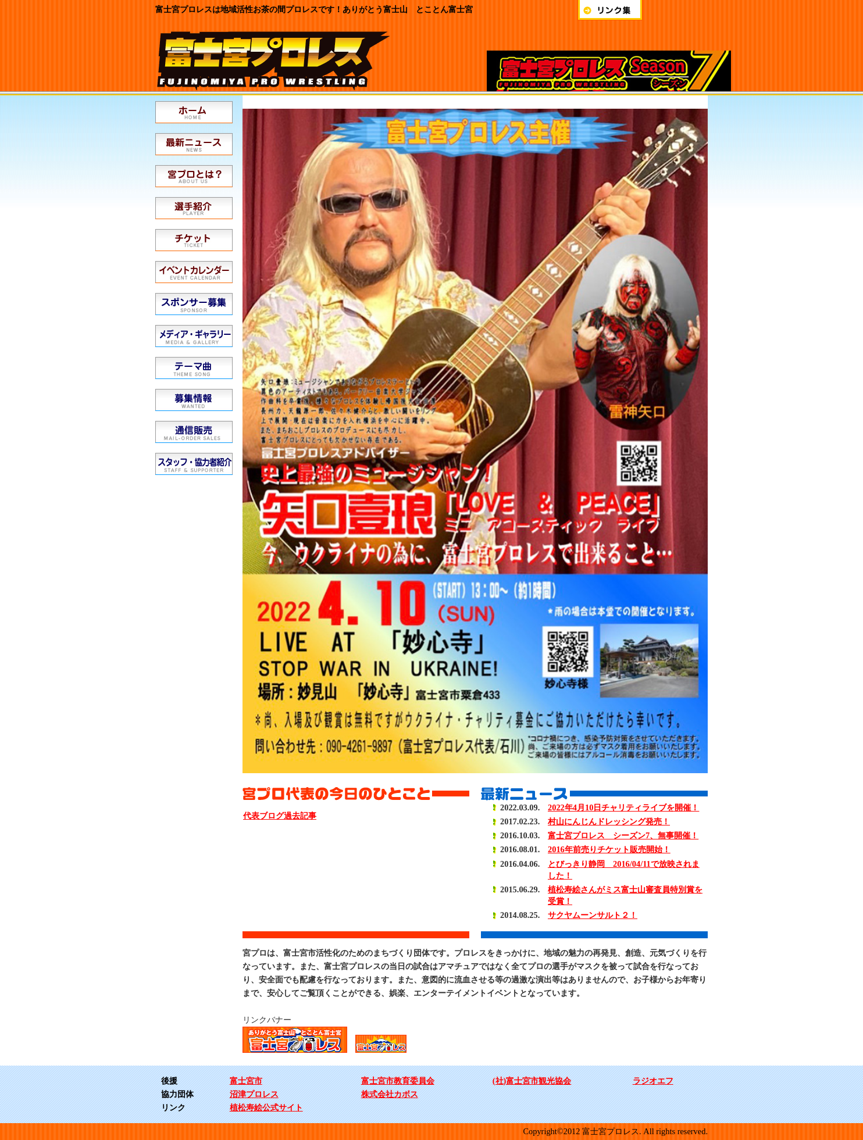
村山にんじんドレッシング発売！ (609, 821)
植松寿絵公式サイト (266, 1107)
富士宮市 (246, 1080)
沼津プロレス (254, 1094)
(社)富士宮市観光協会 (532, 1080)
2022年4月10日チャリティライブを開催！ (623, 807)
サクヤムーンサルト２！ (592, 915)
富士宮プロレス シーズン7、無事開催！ (623, 835)
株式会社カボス (389, 1094)
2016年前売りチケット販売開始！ (609, 849)
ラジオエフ (653, 1080)
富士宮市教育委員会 (397, 1080)
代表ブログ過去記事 (279, 815)
